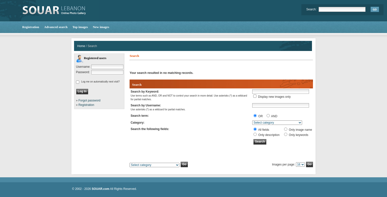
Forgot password (89, 100)
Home (81, 46)
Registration (86, 105)
